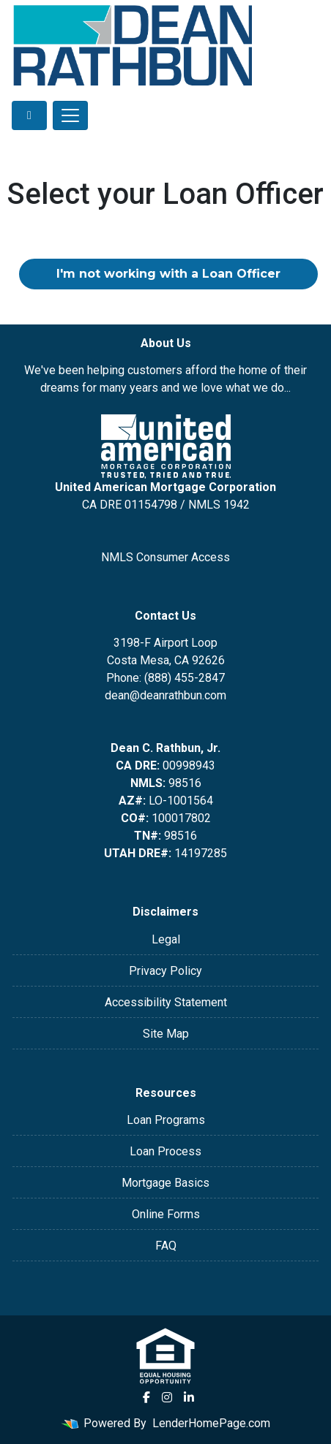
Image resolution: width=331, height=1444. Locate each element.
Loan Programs (166, 1120)
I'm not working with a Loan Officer (168, 274)
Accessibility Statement (166, 1002)
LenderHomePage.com (211, 1423)
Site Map (166, 1034)
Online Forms (166, 1214)
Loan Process (165, 1151)
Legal (166, 939)
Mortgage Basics (165, 1183)
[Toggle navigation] (70, 115)
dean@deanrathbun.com (165, 695)
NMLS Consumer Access (165, 557)
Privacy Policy (165, 971)
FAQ (165, 1246)
